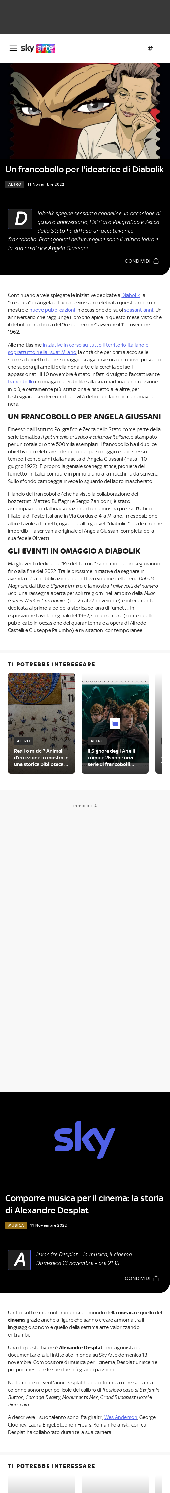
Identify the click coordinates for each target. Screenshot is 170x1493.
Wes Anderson (120, 1417)
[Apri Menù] (13, 48)
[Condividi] (142, 261)
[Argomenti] (150, 48)
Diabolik (130, 295)
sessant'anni (138, 310)
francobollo (21, 382)
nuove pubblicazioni (52, 310)
